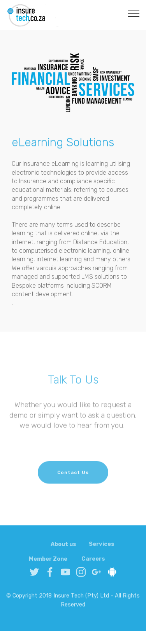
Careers (93, 562)
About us (63, 547)
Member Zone (48, 562)
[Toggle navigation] (134, 12)
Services (101, 547)
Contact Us (73, 477)
